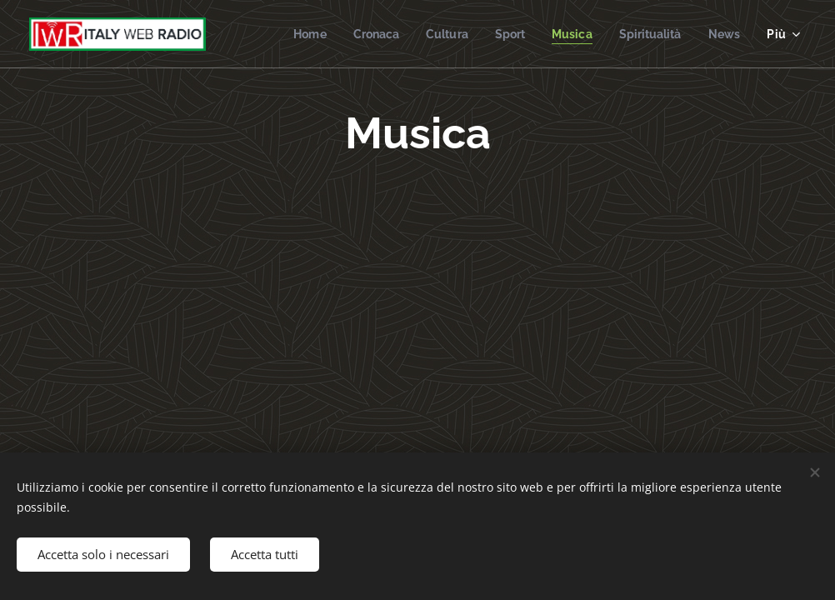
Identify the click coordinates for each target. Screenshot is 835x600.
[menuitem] (292, 34)
